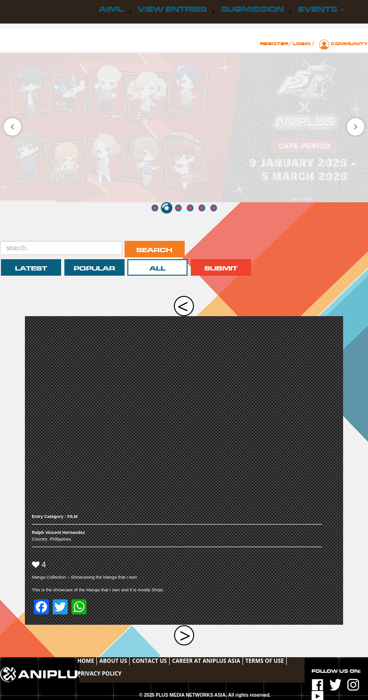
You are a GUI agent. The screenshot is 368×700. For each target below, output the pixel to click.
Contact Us (149, 660)
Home (85, 660)
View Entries (172, 9)
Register (274, 44)
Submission (252, 9)
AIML (111, 9)
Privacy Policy (99, 673)
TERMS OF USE (264, 660)
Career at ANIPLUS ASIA (206, 660)
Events (321, 9)
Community (349, 44)
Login (302, 44)
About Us (113, 660)
